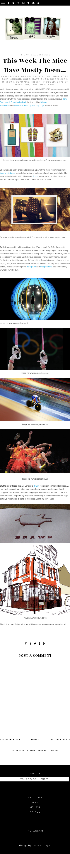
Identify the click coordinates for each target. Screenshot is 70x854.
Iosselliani (58, 79)
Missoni (8, 81)
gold (26, 79)
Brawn (26, 76)
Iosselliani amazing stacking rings (29, 105)
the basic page (41, 845)
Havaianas (40, 79)
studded (48, 81)
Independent (46, 267)
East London (11, 79)
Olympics (23, 81)
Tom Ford (38, 84)
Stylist (35, 176)
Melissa (35, 807)
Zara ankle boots (7, 173)
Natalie (35, 812)
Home (35, 739)
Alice (35, 802)
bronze (38, 76)
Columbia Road (57, 76)
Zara (51, 84)
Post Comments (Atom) (44, 750)
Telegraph (31, 267)
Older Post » (60, 739)
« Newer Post (10, 739)
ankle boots (10, 76)
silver (36, 81)
